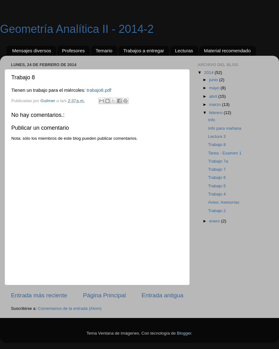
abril (213, 96)
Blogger (184, 333)
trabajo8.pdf (99, 90)
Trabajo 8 (217, 144)
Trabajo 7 (217, 169)
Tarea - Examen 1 (225, 153)
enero (215, 221)
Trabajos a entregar (143, 50)
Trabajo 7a (218, 161)
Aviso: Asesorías (224, 202)
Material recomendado (227, 50)
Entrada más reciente (39, 295)
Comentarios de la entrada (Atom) (70, 308)
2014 (209, 72)
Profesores (73, 50)
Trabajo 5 (217, 186)
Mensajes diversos (31, 50)
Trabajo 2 (217, 210)
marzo (215, 104)
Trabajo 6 (217, 177)
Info (211, 119)
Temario (104, 50)
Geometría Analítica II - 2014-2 (77, 29)
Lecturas (184, 50)
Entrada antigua (162, 295)
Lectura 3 (217, 136)
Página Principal (104, 295)
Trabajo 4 (217, 194)
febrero (216, 112)
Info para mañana (224, 128)
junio (214, 79)
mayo (215, 88)
